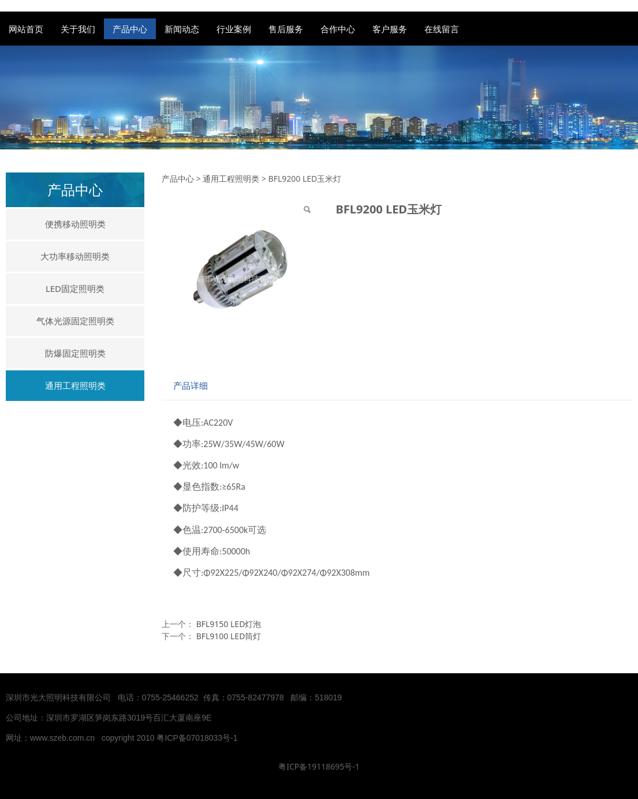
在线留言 (441, 29)
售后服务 (285, 29)
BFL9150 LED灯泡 (229, 623)
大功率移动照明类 (75, 256)
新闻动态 (182, 29)
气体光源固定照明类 (75, 321)
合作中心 (337, 29)
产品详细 (190, 386)
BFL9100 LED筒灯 (229, 636)
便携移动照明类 (75, 224)
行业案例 (234, 29)
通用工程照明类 (75, 385)
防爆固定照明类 (75, 353)
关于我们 (78, 29)
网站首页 (26, 29)
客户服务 (389, 29)
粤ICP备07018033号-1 (198, 737)
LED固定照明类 (75, 288)
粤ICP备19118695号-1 (319, 766)
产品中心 (130, 29)
